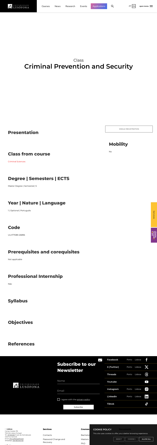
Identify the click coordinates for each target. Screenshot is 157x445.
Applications (99, 6)
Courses (46, 6)
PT (130, 6)
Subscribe (78, 407)
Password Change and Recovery (54, 440)
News (58, 6)
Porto (129, 359)
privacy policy (83, 399)
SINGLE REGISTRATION (129, 129)
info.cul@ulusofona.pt (16, 439)
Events (83, 6)
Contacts (47, 435)
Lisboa (138, 359)
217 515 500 (11, 435)
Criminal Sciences (16, 161)
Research (70, 6)
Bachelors (86, 435)
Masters (85, 439)
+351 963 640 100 (17, 440)
